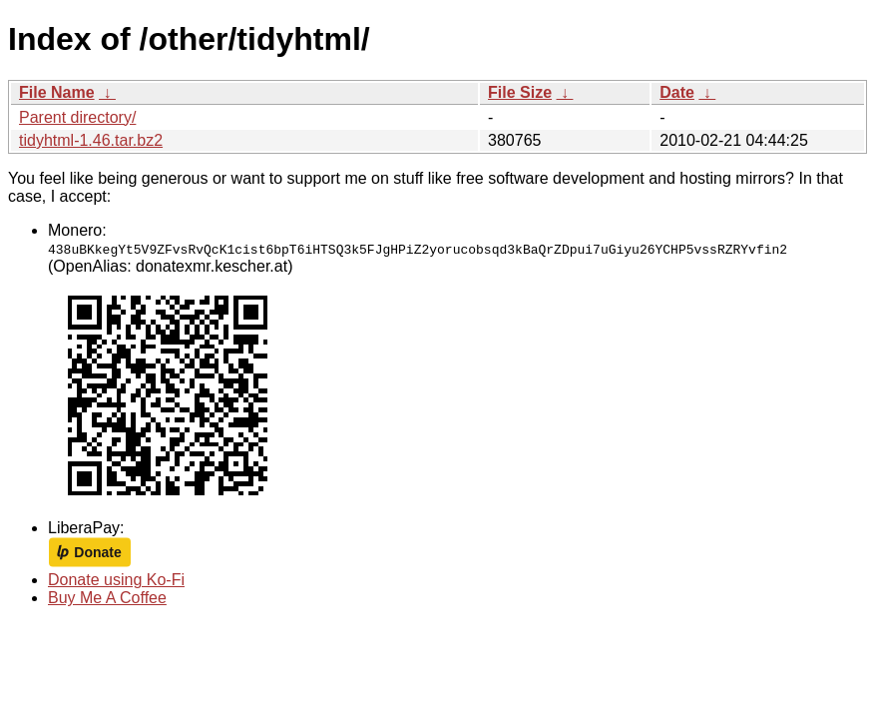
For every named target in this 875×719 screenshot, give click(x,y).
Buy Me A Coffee (107, 597)
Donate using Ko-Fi (116, 579)
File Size (520, 92)
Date (676, 92)
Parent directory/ (77, 117)
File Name (57, 92)
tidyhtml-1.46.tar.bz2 (91, 140)
